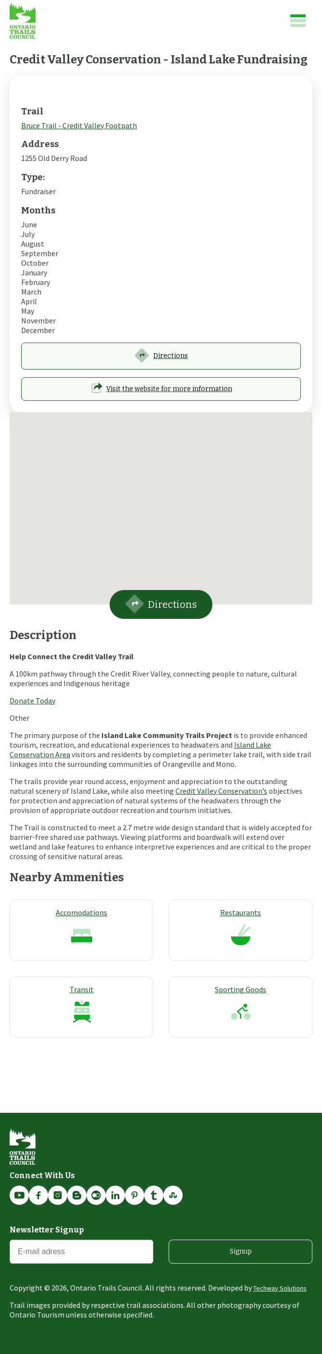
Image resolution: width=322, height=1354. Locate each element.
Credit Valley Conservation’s (221, 791)
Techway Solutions (280, 1288)
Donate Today (32, 700)
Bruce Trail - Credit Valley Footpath (79, 125)
